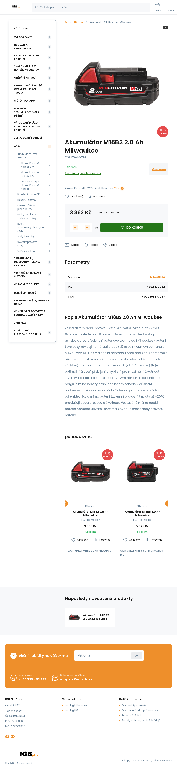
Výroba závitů (24, 37)
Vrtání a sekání (26, 251)
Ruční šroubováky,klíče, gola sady (30, 227)
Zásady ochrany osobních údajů (141, 720)
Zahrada (20, 323)
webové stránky (142, 760)
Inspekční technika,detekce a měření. (27, 112)
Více (117, 188)
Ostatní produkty (26, 284)
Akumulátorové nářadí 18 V (30, 174)
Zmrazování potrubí (28, 138)
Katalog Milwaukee (76, 705)
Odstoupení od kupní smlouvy (140, 710)
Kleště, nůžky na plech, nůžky (26, 207)
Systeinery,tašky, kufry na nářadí (31, 302)
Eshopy (126, 760)
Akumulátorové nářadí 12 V (30, 165)
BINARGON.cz (164, 760)
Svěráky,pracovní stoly (27, 243)
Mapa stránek (24, 763)
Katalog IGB (71, 710)
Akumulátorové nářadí (27, 155)
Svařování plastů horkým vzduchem (26, 68)
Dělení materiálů (25, 293)
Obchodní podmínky (134, 705)
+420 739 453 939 (32, 679)
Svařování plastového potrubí (28, 332)
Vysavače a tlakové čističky (27, 274)
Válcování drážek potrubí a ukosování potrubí (28, 126)
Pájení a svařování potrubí (27, 57)
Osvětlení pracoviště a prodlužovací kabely (29, 313)
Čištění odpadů (24, 100)
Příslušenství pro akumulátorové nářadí (30, 185)
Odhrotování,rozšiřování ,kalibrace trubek (28, 89)
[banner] (16, 7)
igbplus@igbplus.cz (77, 679)
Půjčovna (21, 28)
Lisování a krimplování (22, 46)
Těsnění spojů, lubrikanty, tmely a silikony (27, 262)
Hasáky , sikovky (26, 200)
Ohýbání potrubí (25, 78)
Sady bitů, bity (25, 236)
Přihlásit (136, 655)
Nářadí (78, 22)
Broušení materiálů (28, 194)
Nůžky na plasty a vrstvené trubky (27, 216)
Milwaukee (159, 169)
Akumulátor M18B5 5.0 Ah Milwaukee (142, 513)
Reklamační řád (131, 715)
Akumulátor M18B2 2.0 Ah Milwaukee (90, 513)
